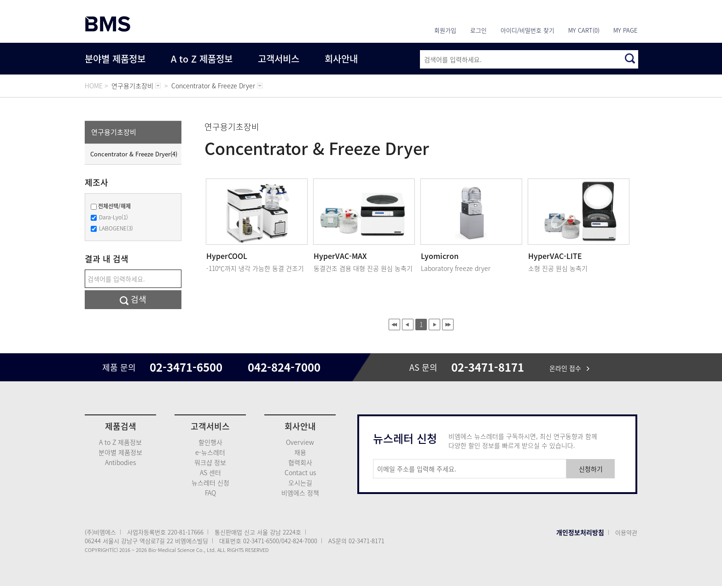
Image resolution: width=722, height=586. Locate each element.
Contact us (300, 472)
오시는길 (300, 482)
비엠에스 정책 (300, 492)
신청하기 (591, 468)
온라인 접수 (569, 368)
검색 (133, 299)
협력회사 (300, 462)
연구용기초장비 (113, 132)
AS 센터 (210, 472)
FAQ (210, 492)
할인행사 (210, 442)
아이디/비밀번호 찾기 (527, 30)
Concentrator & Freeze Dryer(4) (133, 153)
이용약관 (626, 532)
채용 (300, 452)
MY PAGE (625, 30)
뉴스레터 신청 (210, 482)
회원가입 (445, 30)
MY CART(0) (584, 30)
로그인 (478, 30)
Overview (300, 442)
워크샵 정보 (210, 462)
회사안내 (341, 58)
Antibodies (120, 462)
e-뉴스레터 (210, 452)
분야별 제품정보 (115, 58)
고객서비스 (278, 58)
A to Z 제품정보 (202, 58)
